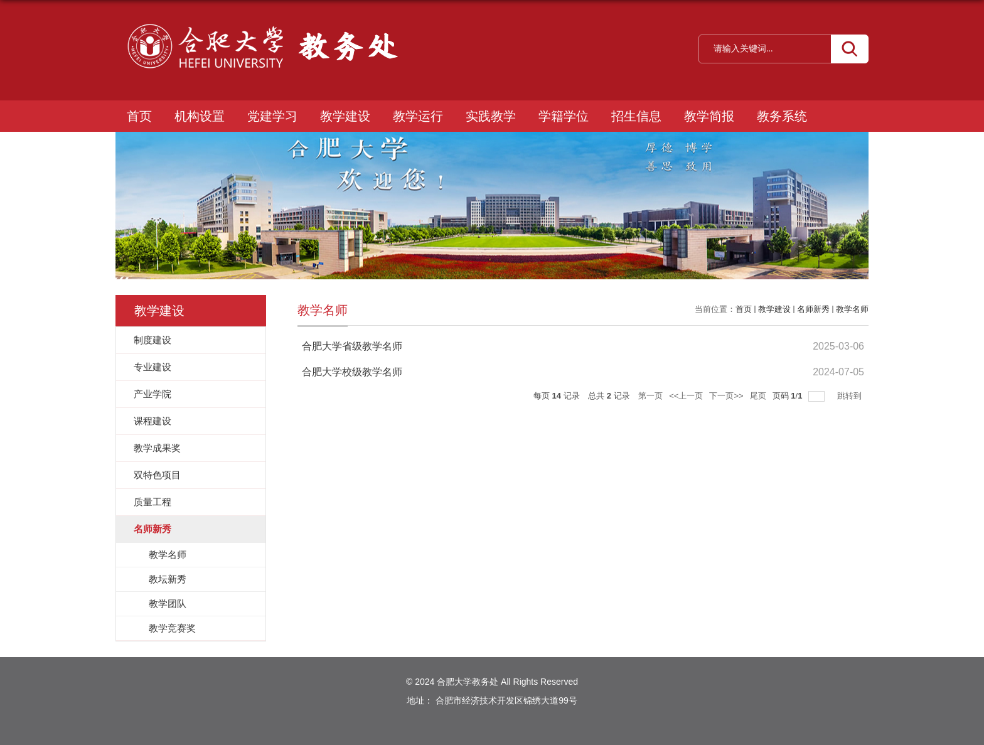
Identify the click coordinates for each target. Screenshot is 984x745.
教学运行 (418, 116)
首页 (139, 116)
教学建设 (345, 116)
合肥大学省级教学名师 (352, 346)
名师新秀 (813, 309)
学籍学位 (563, 116)
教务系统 (782, 116)
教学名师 (852, 309)
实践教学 (491, 116)
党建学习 (272, 116)
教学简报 (709, 116)
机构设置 (199, 116)
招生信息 (636, 116)
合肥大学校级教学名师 (352, 372)
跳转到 (850, 395)
